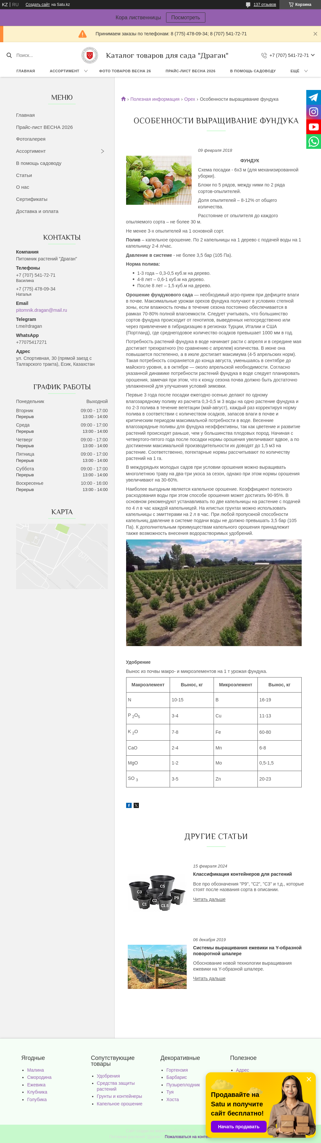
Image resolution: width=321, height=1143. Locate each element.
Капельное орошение (119, 1103)
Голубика (37, 1099)
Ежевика (36, 1084)
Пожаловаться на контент (188, 1136)
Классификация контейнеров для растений (242, 874)
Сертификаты (31, 199)
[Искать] (9, 55)
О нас (22, 187)
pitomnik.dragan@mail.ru (41, 310)
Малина (35, 1070)
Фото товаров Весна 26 (125, 71)
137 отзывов (265, 4)
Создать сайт (38, 4)
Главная (25, 71)
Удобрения (108, 1076)
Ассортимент (64, 71)
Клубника (37, 1092)
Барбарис (176, 1077)
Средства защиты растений (116, 1086)
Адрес (242, 1070)
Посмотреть (185, 17)
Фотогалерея (31, 139)
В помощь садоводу (253, 71)
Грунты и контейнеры (119, 1096)
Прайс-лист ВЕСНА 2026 (191, 71)
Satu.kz (188, 1131)
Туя (170, 1092)
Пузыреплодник (183, 1084)
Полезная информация (154, 99)
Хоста (172, 1099)
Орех (189, 99)
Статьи (24, 175)
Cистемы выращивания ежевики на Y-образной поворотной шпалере (247, 950)
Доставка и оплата (37, 211)
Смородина (39, 1077)
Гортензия (177, 1070)
